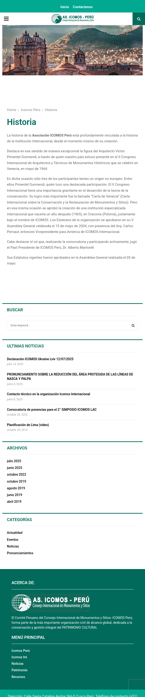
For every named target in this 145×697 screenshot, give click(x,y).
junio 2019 (14, 495)
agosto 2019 (16, 488)
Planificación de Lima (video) (28, 425)
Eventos (12, 539)
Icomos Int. (20, 657)
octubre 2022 (16, 474)
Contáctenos (83, 7)
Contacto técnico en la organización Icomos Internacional (48, 394)
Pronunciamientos (20, 553)
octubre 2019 (16, 481)
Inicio (64, 7)
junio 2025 (14, 468)
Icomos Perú (21, 650)
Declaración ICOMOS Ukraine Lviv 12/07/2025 (40, 359)
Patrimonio (19, 670)
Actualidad (14, 533)
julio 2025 (14, 461)
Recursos (18, 677)
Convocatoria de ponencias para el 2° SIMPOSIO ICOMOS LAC (52, 409)
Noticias (13, 546)
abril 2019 (14, 501)
